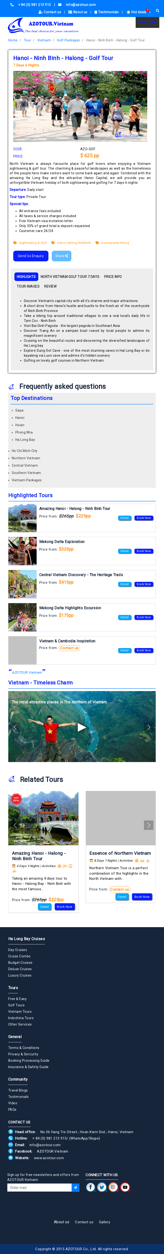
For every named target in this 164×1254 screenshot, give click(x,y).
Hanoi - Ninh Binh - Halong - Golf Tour (115, 40)
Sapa (19, 410)
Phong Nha (24, 432)
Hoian (20, 425)
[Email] (39, 1188)
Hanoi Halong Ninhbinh (71, 243)
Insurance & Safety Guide (28, 1067)
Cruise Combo (19, 956)
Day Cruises (17, 950)
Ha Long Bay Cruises (26, 939)
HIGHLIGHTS (26, 277)
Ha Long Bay (25, 440)
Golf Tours (16, 1005)
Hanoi (20, 418)
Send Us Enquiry (31, 256)
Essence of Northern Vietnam (120, 853)
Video (12, 1103)
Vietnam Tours (20, 1011)
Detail (125, 518)
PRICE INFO (113, 277)
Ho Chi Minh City (25, 451)
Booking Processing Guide (29, 1060)
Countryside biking (112, 243)
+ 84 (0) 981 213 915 (49, 1138)
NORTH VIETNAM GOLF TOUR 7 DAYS (70, 277)
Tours (13, 988)
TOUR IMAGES (28, 286)
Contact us (50, 12)
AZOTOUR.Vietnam (27, 672)
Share (61, 256)
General (15, 1037)
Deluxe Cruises (20, 969)
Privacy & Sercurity (23, 1054)
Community (18, 1079)
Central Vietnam (25, 465)
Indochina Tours (21, 1018)
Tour (27, 40)
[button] (140, 106)
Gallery (104, 1222)
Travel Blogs (18, 1090)
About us (78, 12)
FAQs (12, 1109)
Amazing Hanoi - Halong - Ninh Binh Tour (39, 856)
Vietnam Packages (27, 480)
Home (13, 40)
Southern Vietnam (26, 473)
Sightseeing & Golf (30, 243)
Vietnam (44, 40)
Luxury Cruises (20, 975)
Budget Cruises (20, 963)
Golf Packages (68, 40)
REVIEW (50, 286)
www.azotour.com (49, 1158)
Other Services (20, 1024)
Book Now (144, 518)
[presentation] (43, 1204)
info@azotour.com (45, 1145)
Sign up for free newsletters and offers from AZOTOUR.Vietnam (43, 1177)
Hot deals (136, 12)
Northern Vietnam (26, 458)
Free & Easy (17, 999)
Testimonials (107, 12)
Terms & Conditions (23, 1048)
